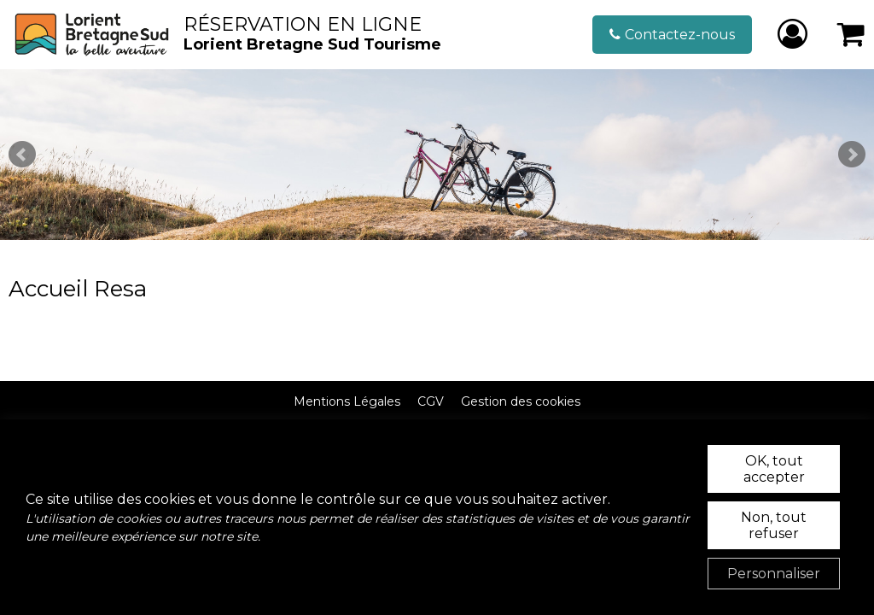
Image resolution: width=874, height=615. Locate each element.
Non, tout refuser (774, 525)
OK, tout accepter (774, 469)
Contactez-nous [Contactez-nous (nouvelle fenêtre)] (680, 34)
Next (851, 154)
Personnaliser (773, 573)
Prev (22, 154)
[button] (851, 34)
